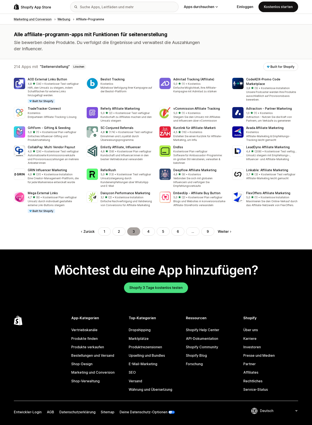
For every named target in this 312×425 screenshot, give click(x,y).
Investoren (252, 347)
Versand (135, 381)
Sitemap (107, 412)
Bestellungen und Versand (92, 355)
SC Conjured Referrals (117, 128)
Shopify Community (202, 347)
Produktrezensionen (145, 347)
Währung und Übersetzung (150, 389)
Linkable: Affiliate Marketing (267, 170)
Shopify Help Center (202, 330)
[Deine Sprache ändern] (278, 410)
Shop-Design (82, 364)
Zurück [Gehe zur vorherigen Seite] (88, 231)
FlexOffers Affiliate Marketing (268, 193)
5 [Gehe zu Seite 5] (163, 231)
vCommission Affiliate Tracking (196, 108)
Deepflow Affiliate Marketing (194, 170)
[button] (47, 91)
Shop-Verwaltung (85, 381)
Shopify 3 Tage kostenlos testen (156, 287)
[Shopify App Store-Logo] (32, 7)
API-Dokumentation (202, 338)
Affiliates (250, 372)
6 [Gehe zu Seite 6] (178, 231)
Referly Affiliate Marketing (120, 108)
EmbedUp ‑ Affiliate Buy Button (196, 193)
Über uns (250, 330)
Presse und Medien (259, 355)
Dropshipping (140, 330)
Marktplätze (139, 338)
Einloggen (245, 7)
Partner (249, 364)
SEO (132, 372)
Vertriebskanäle (84, 330)
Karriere (250, 338)
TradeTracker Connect (44, 108)
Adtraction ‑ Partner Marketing (269, 108)
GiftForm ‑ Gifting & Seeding (49, 128)
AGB (50, 412)
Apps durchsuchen (201, 7)
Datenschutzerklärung (77, 412)
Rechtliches (252, 381)
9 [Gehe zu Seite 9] (208, 231)
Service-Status (255, 389)
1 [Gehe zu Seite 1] (104, 231)
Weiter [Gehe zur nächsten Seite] (224, 231)
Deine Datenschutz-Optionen (143, 412)
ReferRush (108, 170)
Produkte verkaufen (87, 347)
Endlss (178, 147)
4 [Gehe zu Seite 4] (148, 231)
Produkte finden (84, 338)
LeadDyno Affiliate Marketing (268, 147)
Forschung (194, 364)
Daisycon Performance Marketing (125, 193)
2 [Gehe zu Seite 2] (119, 231)
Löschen (78, 66)
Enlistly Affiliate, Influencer (121, 147)
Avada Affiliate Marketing (265, 128)
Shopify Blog (196, 355)
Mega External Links (43, 193)
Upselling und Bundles (147, 355)
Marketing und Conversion (93, 372)
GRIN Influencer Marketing (47, 170)
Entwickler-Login (28, 412)
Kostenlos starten (278, 7)
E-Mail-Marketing (143, 364)
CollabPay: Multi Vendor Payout (51, 147)
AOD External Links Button (47, 79)
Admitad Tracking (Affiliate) (193, 79)
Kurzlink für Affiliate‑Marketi (194, 128)
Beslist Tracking (113, 79)
